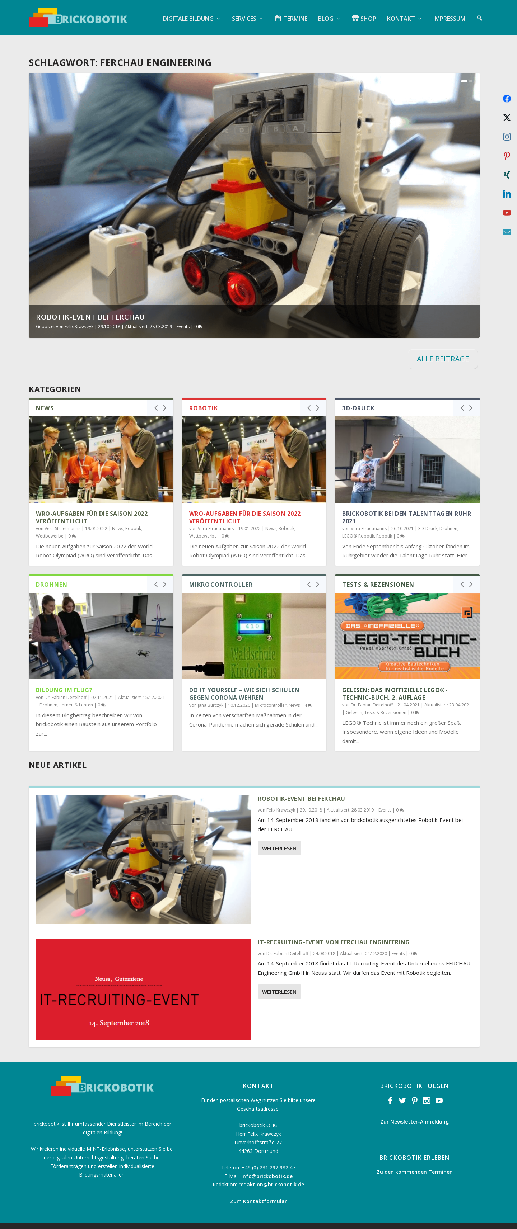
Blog (326, 16)
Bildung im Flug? (64, 679)
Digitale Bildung (188, 16)
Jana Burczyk (210, 694)
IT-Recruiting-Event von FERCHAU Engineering (334, 931)
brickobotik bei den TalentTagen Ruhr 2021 (406, 506)
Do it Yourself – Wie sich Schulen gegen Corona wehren (244, 682)
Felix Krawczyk (79, 315)
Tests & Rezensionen (385, 701)
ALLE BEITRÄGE (443, 347)
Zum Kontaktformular (258, 1189)
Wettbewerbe (50, 525)
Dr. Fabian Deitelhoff (66, 686)
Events (183, 315)
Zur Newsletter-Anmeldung (414, 1110)
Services (244, 16)
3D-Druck (427, 517)
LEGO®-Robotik (358, 525)
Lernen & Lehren (76, 694)
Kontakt (401, 16)
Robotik (133, 517)
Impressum (449, 16)
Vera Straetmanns (62, 517)
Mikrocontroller (271, 694)
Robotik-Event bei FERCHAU (90, 305)
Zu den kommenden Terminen (415, 1160)
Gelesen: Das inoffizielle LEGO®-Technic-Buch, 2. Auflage (394, 682)
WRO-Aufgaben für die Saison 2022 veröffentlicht (92, 506)
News (117, 517)
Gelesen (354, 701)
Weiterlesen (279, 837)
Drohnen (448, 517)
